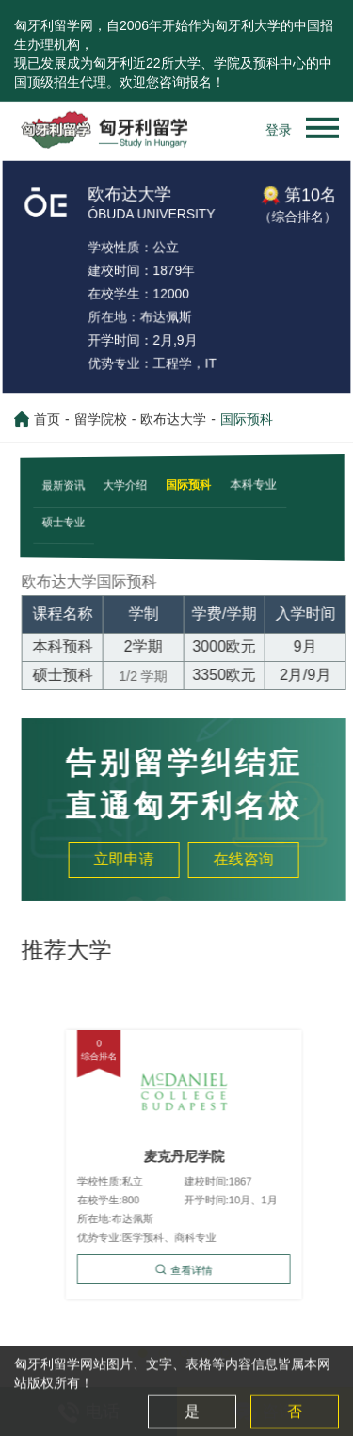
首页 (47, 420)
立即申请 (140, 859)
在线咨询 (261, 859)
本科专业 (252, 484)
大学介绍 (124, 484)
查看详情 (206, 1249)
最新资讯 (61, 484)
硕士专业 (61, 522)
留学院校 (100, 420)
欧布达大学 (173, 420)
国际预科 (246, 420)
